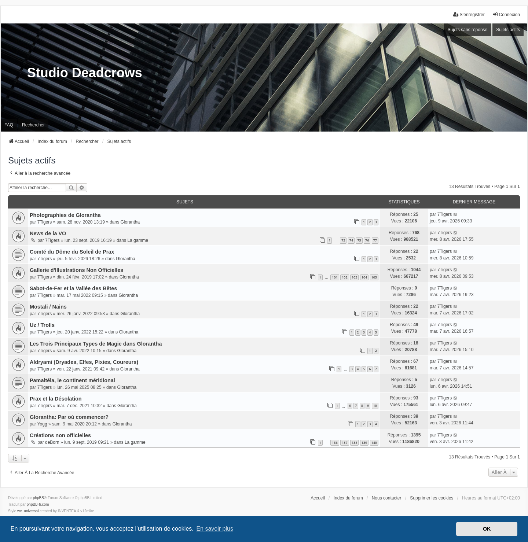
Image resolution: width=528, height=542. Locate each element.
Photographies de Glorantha (65, 215)
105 (374, 277)
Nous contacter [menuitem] (387, 498)
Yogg (42, 424)
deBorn (52, 442)
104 (364, 277)
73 (343, 240)
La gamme (137, 240)
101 (334, 277)
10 (375, 405)
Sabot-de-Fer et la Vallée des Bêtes (73, 288)
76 (367, 240)
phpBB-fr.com (38, 504)
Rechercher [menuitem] (33, 125)
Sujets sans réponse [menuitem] (468, 29)
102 (344, 277)
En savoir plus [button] (214, 529)
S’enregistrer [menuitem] (469, 14)
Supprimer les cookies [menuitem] (431, 498)
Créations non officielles (60, 435)
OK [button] (487, 529)
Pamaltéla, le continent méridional (72, 380)
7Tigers (44, 222)
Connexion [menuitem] (506, 14)
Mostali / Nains (48, 307)
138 (354, 442)
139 (364, 442)
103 (354, 277)
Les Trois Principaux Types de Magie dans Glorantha (96, 344)
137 (344, 442)
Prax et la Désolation (56, 399)
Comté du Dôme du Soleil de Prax (72, 252)
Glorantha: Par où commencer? (69, 417)
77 (375, 240)
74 (351, 240)
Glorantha (130, 222)
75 (359, 240)
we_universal (27, 511)
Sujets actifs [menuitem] (508, 29)
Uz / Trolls (42, 325)
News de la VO (48, 233)
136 (334, 442)
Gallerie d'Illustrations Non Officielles (76, 270)
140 (374, 442)
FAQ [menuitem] (8, 125)
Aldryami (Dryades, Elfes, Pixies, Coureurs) (84, 362)
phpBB (38, 498)
